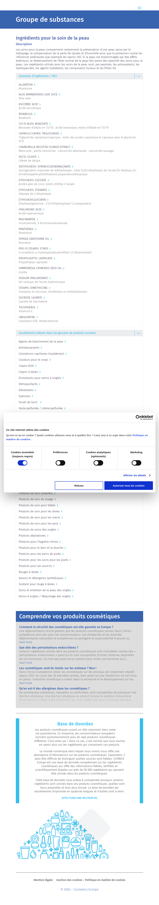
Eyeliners (24, 396)
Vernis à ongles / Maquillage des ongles (45, 596)
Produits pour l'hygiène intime (38, 541)
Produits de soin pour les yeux (38, 523)
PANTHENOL (26, 229)
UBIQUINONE (27, 317)
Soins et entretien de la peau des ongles (45, 590)
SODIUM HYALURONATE (33, 278)
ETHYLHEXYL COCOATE (32, 180)
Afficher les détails (134, 475)
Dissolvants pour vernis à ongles (40, 378)
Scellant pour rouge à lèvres (37, 584)
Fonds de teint (29, 402)
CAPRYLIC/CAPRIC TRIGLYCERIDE (39, 133)
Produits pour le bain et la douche (41, 548)
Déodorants (26, 390)
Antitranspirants (29, 347)
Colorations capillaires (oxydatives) (41, 353)
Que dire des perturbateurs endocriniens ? (48, 647)
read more (25, 642)
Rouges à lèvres (29, 572)
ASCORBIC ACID (28, 104)
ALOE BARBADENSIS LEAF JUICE (38, 94)
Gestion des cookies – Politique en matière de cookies (90, 880)
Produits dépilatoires (32, 535)
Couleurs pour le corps (33, 360)
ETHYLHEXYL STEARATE (33, 190)
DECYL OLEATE (28, 157)
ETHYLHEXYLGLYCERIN (32, 199)
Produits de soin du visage (36, 499)
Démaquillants (28, 384)
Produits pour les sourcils (35, 566)
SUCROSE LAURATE (30, 297)
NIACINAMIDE (27, 219)
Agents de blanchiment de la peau (41, 341)
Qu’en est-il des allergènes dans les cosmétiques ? (54, 688)
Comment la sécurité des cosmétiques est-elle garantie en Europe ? (66, 627)
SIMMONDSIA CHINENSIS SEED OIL (40, 268)
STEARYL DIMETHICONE (33, 288)
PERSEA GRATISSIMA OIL (34, 239)
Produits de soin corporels (36, 493)
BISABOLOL (26, 114)
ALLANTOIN (26, 84)
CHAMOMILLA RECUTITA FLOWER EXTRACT (44, 147)
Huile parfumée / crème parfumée (41, 408)
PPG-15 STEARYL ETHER (33, 248)
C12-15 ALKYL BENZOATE (33, 124)
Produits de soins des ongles (37, 529)
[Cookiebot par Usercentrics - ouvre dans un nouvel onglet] (138, 417)
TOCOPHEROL (27, 307)
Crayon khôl (26, 366)
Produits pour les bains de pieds (40, 554)
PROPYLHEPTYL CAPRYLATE (35, 258)
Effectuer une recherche (79, 798)
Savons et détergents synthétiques (41, 578)
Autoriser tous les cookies (128, 485)
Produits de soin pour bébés (37, 505)
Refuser (79, 485)
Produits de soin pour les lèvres (39, 511)
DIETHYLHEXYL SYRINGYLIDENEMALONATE (45, 166)
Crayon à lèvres (28, 372)
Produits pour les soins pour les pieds (43, 560)
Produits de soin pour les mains (39, 517)
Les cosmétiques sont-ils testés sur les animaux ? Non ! (57, 668)
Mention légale (43, 880)
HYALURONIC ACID (30, 209)
